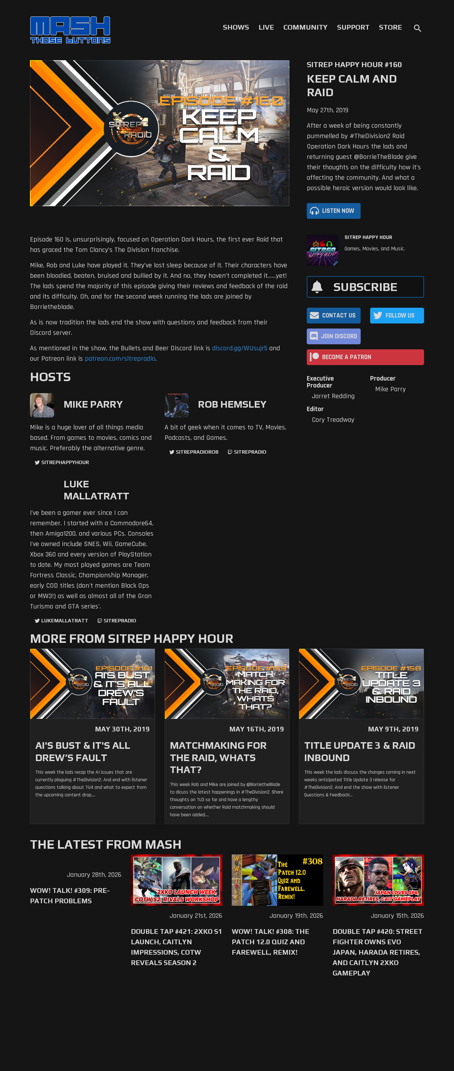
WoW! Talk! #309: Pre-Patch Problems (70, 895)
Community (305, 27)
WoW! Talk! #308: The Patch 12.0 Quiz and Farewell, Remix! (270, 941)
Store (390, 27)
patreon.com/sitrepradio (120, 358)
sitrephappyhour (65, 462)
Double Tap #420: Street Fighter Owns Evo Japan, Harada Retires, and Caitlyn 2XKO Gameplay (377, 952)
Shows (236, 27)
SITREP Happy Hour (368, 237)
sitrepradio (250, 452)
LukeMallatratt (64, 621)
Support (353, 27)
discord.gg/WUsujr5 (239, 348)
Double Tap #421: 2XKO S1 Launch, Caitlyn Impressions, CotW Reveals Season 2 (176, 947)
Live (266, 27)
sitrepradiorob (197, 452)
